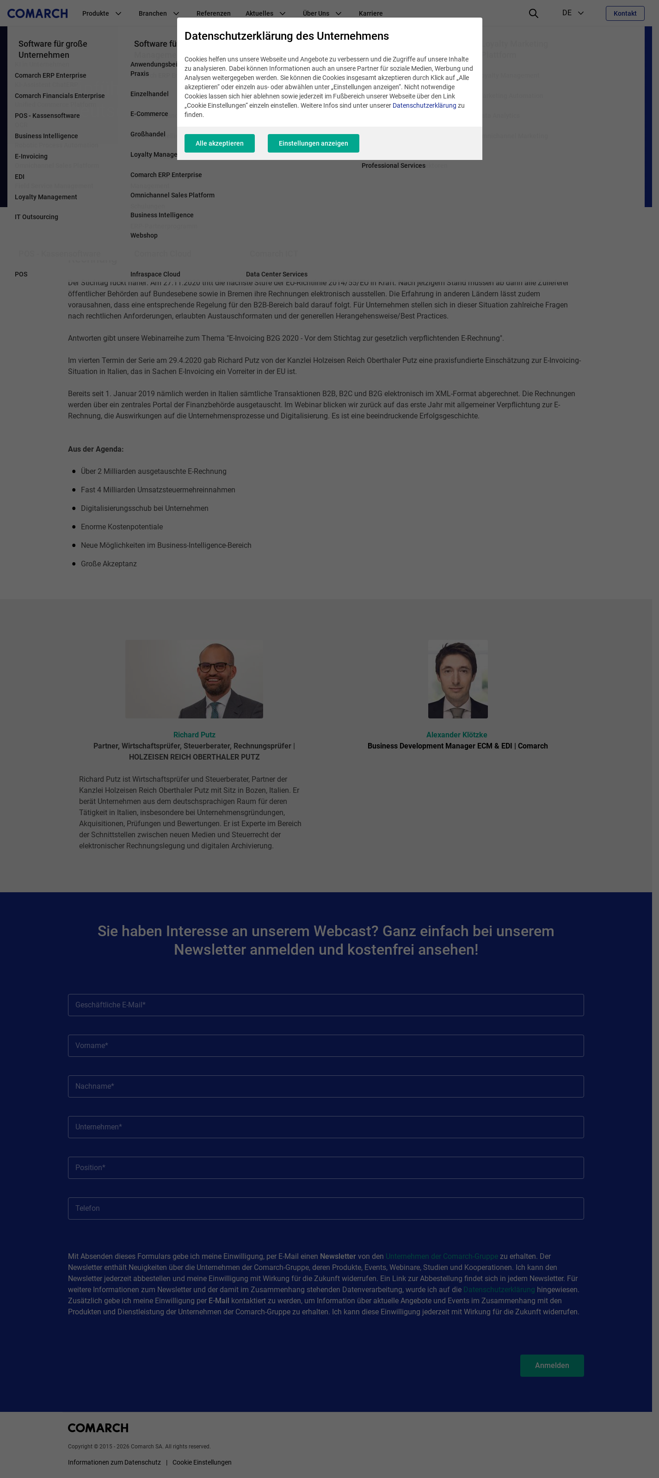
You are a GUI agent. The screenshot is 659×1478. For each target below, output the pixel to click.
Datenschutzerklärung (424, 105)
